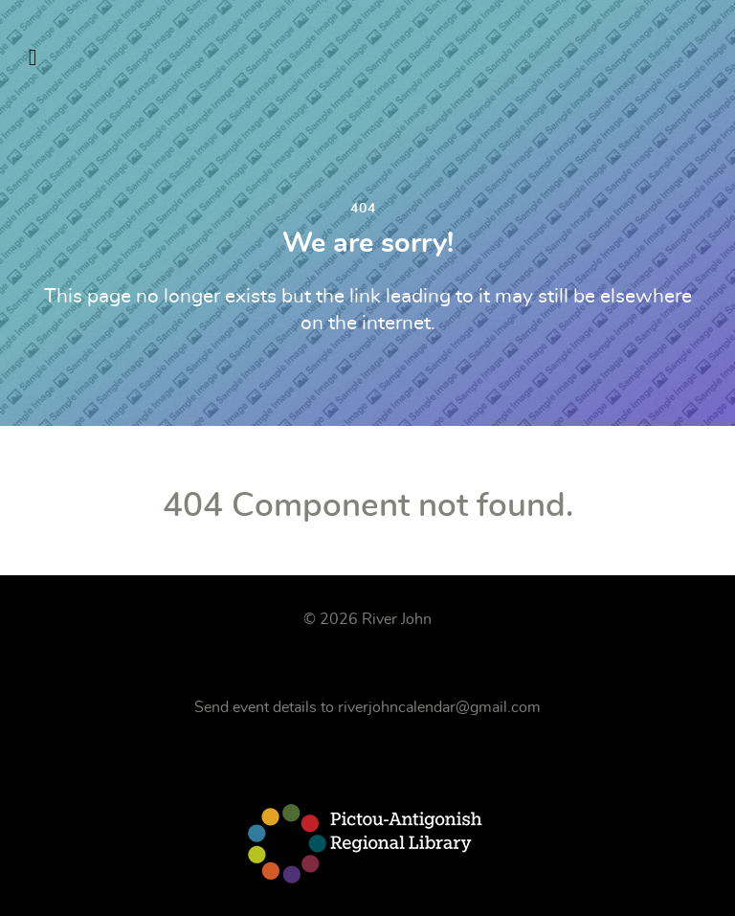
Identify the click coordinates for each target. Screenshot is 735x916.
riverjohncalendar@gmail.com (439, 707)
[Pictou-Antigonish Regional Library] (367, 843)
